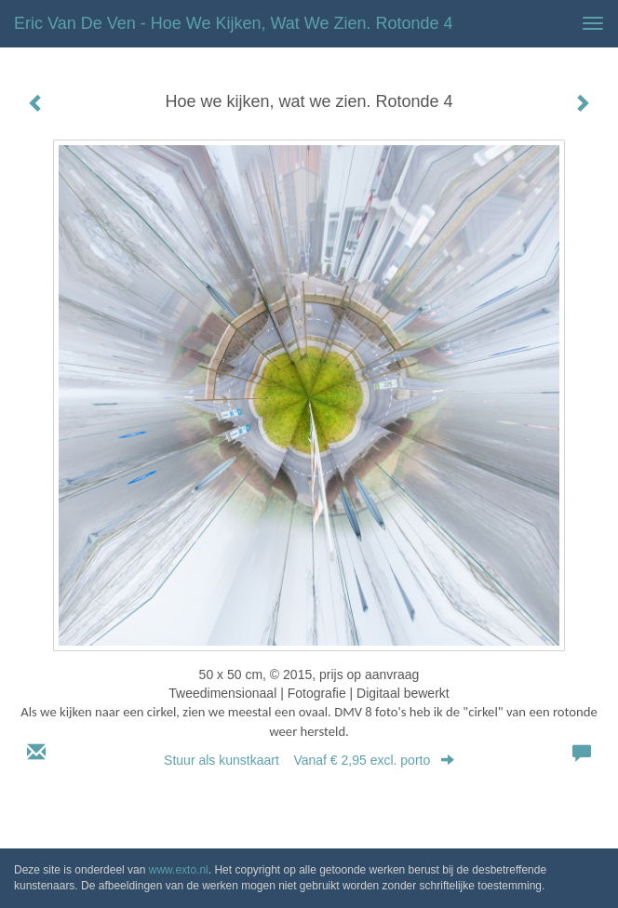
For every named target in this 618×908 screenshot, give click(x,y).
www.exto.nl (178, 869)
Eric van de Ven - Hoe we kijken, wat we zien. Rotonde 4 (233, 23)
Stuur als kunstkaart (309, 760)
